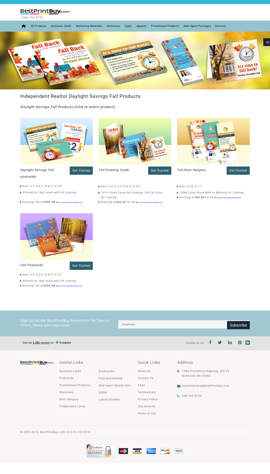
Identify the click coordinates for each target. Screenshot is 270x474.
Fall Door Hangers (191, 170)
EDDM (103, 392)
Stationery (118, 26)
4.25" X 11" (195, 186)
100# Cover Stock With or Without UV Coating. (212, 192)
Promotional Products (173, 26)
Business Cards (62, 26)
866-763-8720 (192, 395)
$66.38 (200, 197)
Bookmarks (106, 371)
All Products (38, 26)
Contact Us (145, 378)
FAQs (141, 385)
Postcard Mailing (110, 378)
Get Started (81, 170)
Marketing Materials (92, 26)
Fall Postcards (31, 265)
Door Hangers (69, 399)
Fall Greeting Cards (114, 170)
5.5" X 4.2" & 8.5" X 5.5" (47, 186)
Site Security (146, 406)
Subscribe (238, 324)
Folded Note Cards (72, 406)
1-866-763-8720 (35, 17)
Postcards (66, 378)
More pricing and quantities (69, 202)
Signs (134, 26)
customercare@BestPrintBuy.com (205, 385)
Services (232, 26)
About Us (144, 371)
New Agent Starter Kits (115, 385)
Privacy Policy (148, 399)
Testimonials (147, 392)
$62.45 (122, 202)
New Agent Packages (208, 26)
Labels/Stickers (109, 399)
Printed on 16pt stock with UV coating (49, 192)
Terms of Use (147, 413)
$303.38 (50, 202)
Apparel (147, 26)
